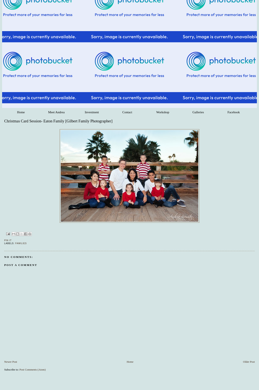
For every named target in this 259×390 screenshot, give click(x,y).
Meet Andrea (56, 112)
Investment (92, 112)
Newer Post (10, 361)
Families (21, 243)
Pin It (8, 240)
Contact (127, 112)
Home (21, 112)
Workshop (162, 112)
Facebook (233, 112)
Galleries (198, 112)
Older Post (249, 361)
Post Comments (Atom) (33, 369)
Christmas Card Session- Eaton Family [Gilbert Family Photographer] (58, 121)
